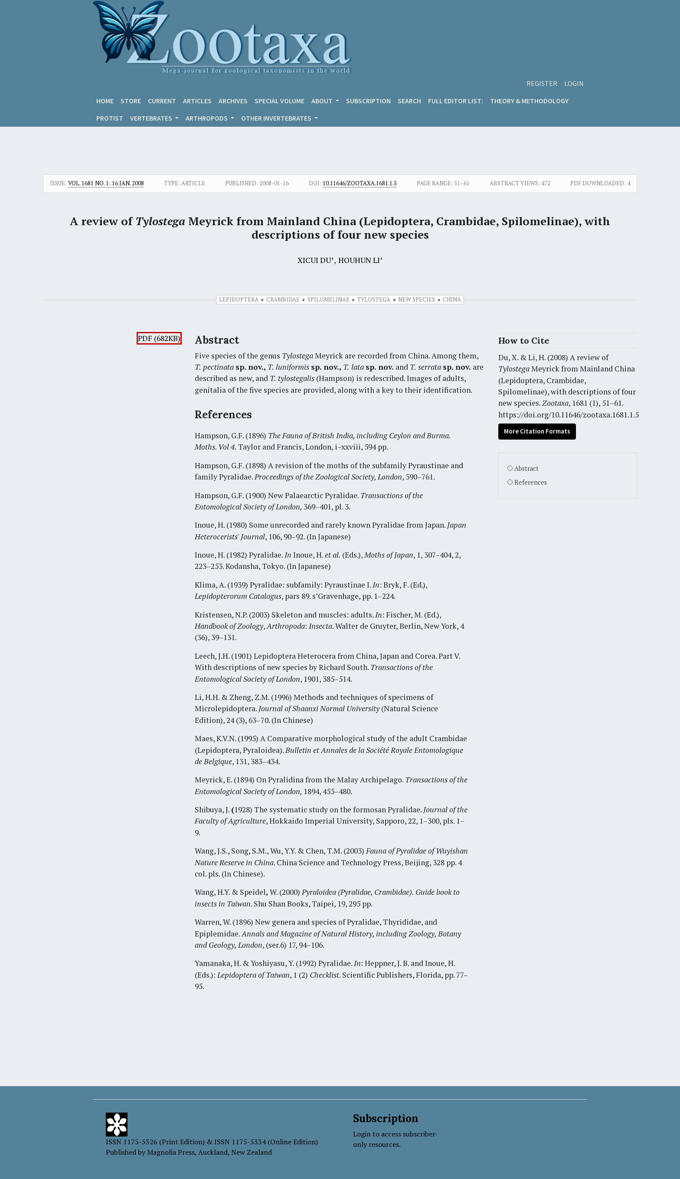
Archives (233, 100)
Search (409, 100)
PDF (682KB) (159, 338)
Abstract (526, 468)
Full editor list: (455, 100)
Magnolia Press (171, 1152)
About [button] (322, 100)
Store (131, 100)
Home (105, 100)
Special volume (279, 100)
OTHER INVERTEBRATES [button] (277, 118)
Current (162, 100)
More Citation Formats (537, 431)
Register (541, 83)
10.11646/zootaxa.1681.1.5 (360, 183)
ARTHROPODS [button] (207, 118)
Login (574, 83)
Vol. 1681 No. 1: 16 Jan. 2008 (106, 183)
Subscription (368, 100)
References (530, 482)
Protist (109, 118)
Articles (197, 100)
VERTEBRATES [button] (151, 118)
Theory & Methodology (529, 100)
